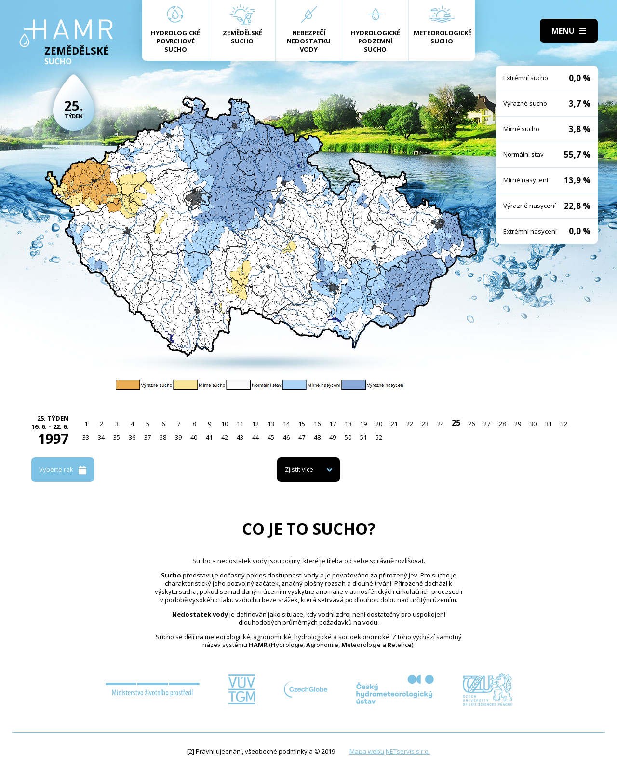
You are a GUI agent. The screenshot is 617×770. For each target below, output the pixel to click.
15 (301, 423)
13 (271, 423)
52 (379, 437)
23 (425, 423)
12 (255, 423)
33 (85, 437)
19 (363, 423)
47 (301, 437)
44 (255, 437)
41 (209, 437)
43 (240, 437)
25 (456, 422)
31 (548, 423)
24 (440, 423)
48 (317, 437)
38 (163, 437)
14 (286, 423)
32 (564, 423)
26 (471, 423)
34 (101, 437)
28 (502, 423)
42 (224, 437)
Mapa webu (366, 751)
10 (224, 423)
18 (348, 423)
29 (517, 423)
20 (379, 423)
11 (240, 423)
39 (178, 437)
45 (271, 437)
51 (363, 437)
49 (332, 437)
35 (116, 437)
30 (533, 423)
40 (193, 437)
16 (317, 423)
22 (409, 423)
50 (348, 437)
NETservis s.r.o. (408, 751)
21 (394, 423)
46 (286, 437)
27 (486, 423)
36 (132, 437)
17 (332, 423)
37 (147, 437)
